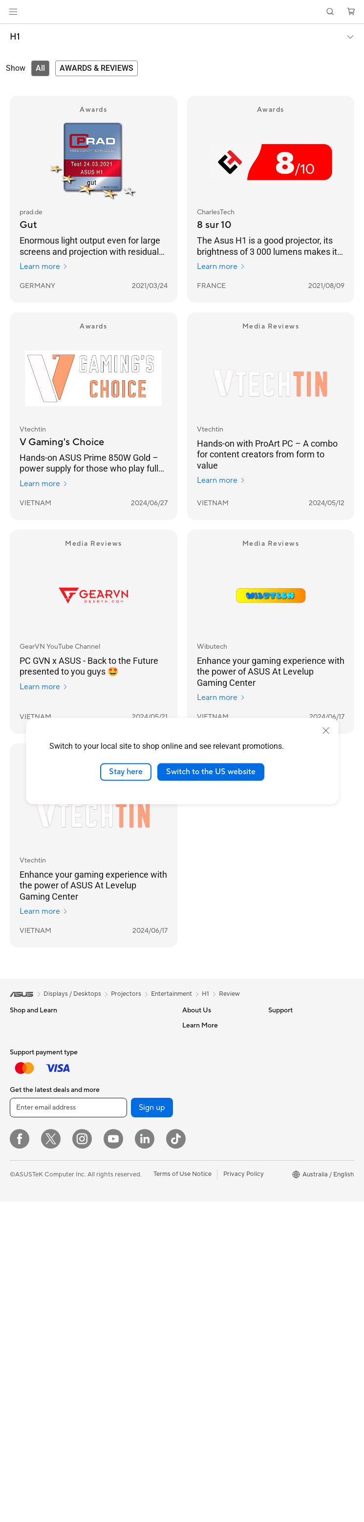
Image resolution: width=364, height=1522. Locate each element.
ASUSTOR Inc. (203, 1113)
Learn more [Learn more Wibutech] (221, 697)
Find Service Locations (215, 1187)
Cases (102, 1054)
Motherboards (115, 1025)
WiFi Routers (112, 1187)
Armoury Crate (290, 1216)
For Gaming (26, 1099)
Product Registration (212, 1201)
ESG (274, 1025)
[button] (13, 11)
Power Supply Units (122, 1084)
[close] (326, 731)
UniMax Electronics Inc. (216, 1142)
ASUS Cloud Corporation (219, 1127)
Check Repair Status (212, 1172)
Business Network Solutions (120, 1257)
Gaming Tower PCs (37, 1275)
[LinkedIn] (144, 1459)
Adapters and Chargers (128, 1334)
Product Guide (289, 1172)
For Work (23, 1055)
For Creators (28, 1069)
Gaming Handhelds (37, 1187)
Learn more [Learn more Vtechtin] (44, 484)
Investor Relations (208, 1069)
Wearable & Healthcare (43, 1158)
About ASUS (200, 1025)
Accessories (27, 1113)
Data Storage (113, 1113)
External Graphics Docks (130, 1127)
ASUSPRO (283, 1113)
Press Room (199, 1098)
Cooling (105, 1069)
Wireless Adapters (120, 1224)
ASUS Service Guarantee (218, 1304)
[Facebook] (19, 1459)
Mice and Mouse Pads (125, 1305)
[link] (182, 12)
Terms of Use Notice (182, 1494)
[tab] (40, 68)
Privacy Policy (243, 1494)
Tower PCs (25, 1261)
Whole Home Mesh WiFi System (129, 1205)
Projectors (25, 1231)
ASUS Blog (284, 1157)
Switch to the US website (211, 772)
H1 (15, 37)
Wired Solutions (117, 1238)
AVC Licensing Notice (299, 1143)
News (190, 1054)
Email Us (194, 1216)
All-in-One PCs (31, 1246)
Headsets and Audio (123, 1320)
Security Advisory (208, 1245)
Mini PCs (22, 1290)
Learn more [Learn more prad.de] (44, 266)
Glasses (21, 1319)
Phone (19, 1143)
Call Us (192, 1230)
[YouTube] (113, 1459)
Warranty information (213, 1289)
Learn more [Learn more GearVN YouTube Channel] (44, 687)
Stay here (126, 772)
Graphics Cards (116, 1040)
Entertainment (171, 994)
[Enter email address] (68, 1428)
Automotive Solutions (299, 1128)
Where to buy (288, 1187)
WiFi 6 (103, 1172)
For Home (24, 1040)
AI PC (276, 1069)
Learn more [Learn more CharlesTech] (221, 266)
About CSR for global (213, 1084)
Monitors (23, 1217)
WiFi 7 (103, 1157)
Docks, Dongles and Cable (132, 1349)
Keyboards (110, 1291)
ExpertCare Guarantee (215, 1318)
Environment (286, 1040)
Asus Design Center (296, 1099)
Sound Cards (112, 1098)
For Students (28, 1084)
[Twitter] (51, 1459)
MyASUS (195, 1274)
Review (229, 994)
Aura (275, 1230)
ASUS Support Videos (214, 1260)
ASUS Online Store (295, 1201)
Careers (193, 1040)
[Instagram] (82, 1459)
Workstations (29, 1305)
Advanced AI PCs (293, 1084)
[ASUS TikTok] (176, 1459)
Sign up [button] (152, 1428)
